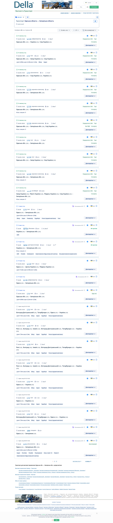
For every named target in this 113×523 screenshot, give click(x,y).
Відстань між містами (76, 504)
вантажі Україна (29, 507)
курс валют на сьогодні (56, 510)
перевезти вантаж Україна (78, 508)
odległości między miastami (57, 484)
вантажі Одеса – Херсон (24, 478)
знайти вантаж (21, 507)
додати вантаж (65, 13)
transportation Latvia (84, 483)
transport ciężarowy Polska (73, 483)
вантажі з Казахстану (81, 507)
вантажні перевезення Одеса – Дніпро (27, 472)
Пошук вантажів (19, 487)
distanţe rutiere (67, 484)
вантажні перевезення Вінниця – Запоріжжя (29, 470)
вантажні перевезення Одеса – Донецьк (46, 472)
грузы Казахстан (30, 489)
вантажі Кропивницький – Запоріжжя (41, 476)
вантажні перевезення (91, 508)
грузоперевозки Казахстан (37, 483)
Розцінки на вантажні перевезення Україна (41, 504)
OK (56, 520)
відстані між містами (45, 484)
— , (34, 42)
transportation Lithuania (24, 484)
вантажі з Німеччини (49, 507)
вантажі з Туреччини (69, 507)
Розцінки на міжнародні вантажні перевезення (61, 504)
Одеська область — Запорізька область (35, 21)
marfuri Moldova (55, 489)
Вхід (81, 7)
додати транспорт (76, 13)
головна (54, 502)
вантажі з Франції (59, 507)
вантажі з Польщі (38, 507)
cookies (43, 514)
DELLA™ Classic (85, 504)
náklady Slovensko (64, 489)
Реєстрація (94, 7)
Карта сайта (92, 504)
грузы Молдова (38, 489)
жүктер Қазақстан (47, 489)
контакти (59, 502)
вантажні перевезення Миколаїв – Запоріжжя (74, 470)
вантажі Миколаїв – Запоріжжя (58, 476)
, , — (42, 312)
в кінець (87, 461)
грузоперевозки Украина (24, 483)
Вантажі (33, 474)
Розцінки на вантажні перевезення (24, 504)
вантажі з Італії (90, 507)
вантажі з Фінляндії (29, 508)
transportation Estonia (35, 484)
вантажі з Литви (19, 508)
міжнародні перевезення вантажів (62, 508)
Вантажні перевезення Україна (22, 468)
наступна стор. (76, 461)
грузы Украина (22, 489)
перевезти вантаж (39, 508)
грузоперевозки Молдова (49, 483)
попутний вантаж (48, 508)
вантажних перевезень (56, 496)
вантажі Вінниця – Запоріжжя (25, 476)
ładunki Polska (72, 489)
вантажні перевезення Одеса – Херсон (65, 472)
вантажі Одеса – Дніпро (71, 476)
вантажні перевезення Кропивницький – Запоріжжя (51, 470)
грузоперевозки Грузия (61, 483)
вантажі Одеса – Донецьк (83, 476)
